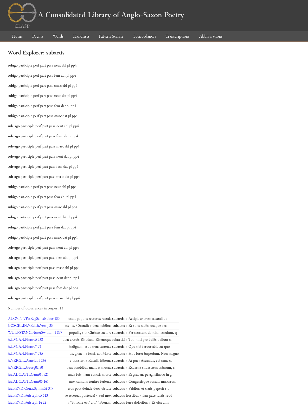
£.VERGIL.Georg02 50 (25, 367)
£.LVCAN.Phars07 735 (25, 353)
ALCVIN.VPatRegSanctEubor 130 (33, 318)
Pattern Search (111, 36)
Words (58, 36)
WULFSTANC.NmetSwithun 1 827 (35, 332)
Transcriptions (178, 36)
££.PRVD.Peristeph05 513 (28, 395)
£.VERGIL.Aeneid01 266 (27, 360)
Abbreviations (211, 36)
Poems (37, 36)
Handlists (81, 36)
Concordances (144, 36)
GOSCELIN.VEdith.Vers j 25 (30, 325)
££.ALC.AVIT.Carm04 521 (28, 374)
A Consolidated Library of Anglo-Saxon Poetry (96, 14)
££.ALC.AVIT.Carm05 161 (28, 381)
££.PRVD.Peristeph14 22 (27, 402)
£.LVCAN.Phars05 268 (25, 339)
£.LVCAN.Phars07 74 (24, 346)
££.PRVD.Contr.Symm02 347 (30, 388)
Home (17, 36)
